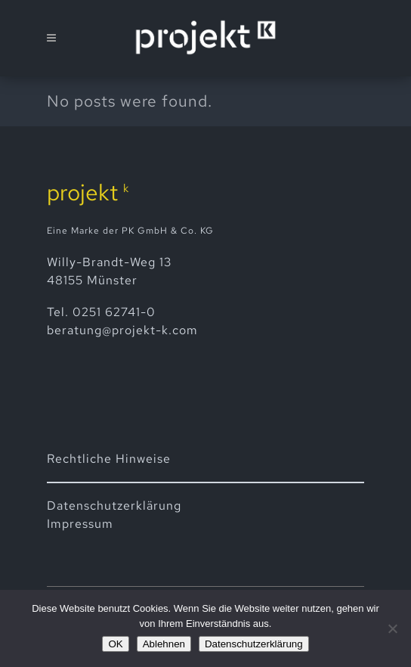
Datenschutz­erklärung (114, 505)
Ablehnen (164, 644)
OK (115, 644)
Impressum (80, 524)
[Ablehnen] (392, 628)
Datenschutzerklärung (254, 644)
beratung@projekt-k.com (122, 330)
